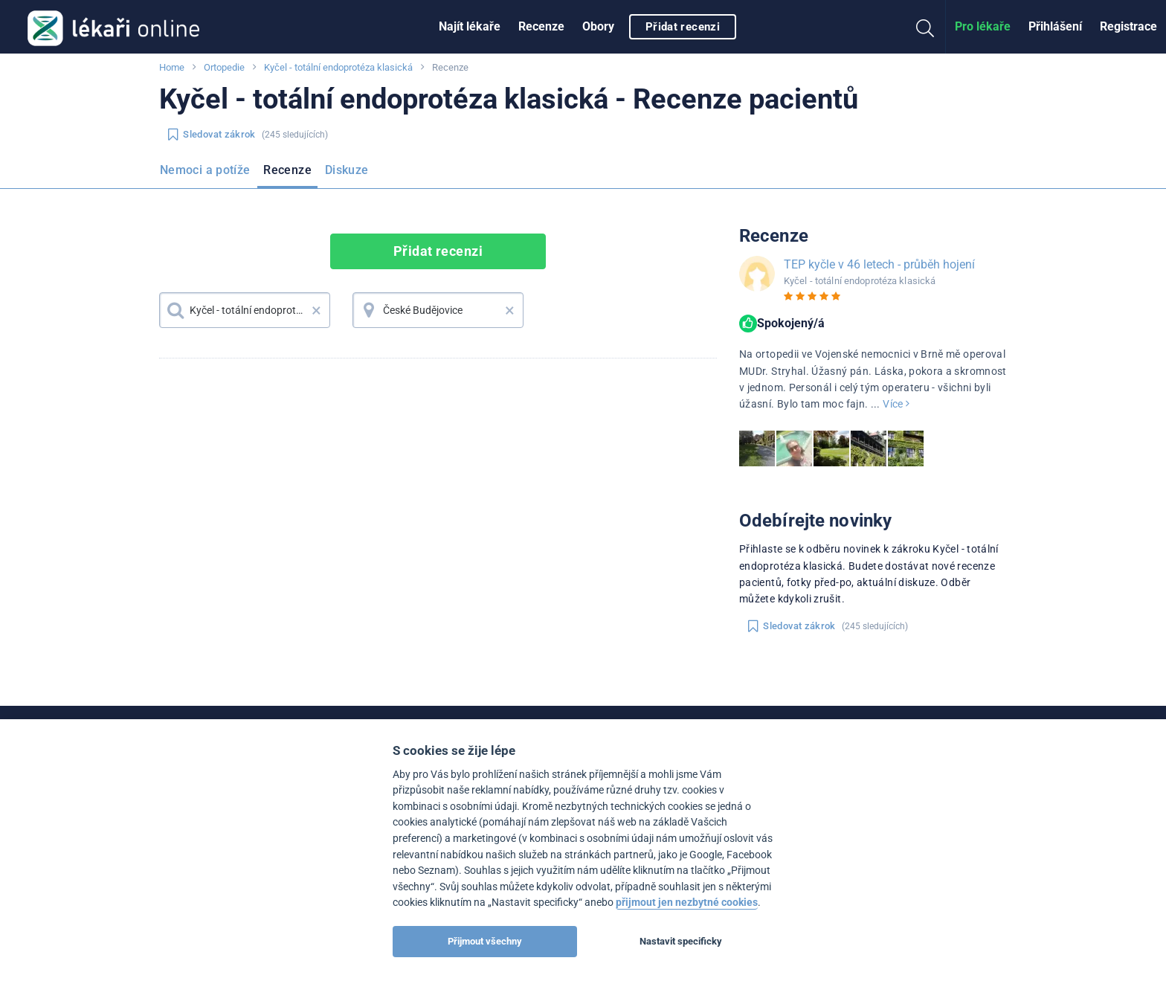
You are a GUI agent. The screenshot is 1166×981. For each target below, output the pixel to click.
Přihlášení (1055, 26)
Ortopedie (224, 67)
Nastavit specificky (681, 941)
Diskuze (347, 170)
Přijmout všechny (485, 941)
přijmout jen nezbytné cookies (687, 902)
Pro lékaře (983, 26)
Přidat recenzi (682, 26)
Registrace (1128, 26)
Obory (598, 26)
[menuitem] (469, 27)
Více (896, 404)
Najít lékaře (469, 26)
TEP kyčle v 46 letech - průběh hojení (879, 264)
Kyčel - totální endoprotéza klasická (338, 67)
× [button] (316, 310)
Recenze (541, 26)
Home (171, 67)
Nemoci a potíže (205, 170)
